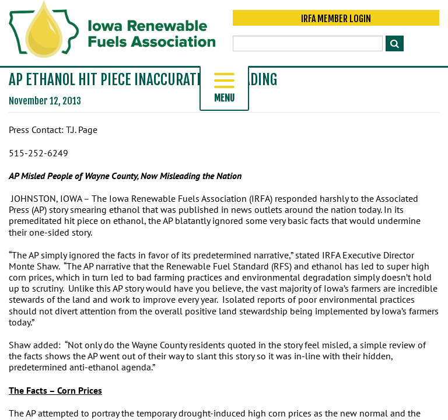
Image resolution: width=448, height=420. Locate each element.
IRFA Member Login (336, 18)
